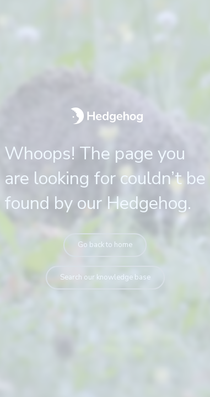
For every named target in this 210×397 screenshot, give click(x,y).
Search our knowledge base (105, 277)
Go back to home (105, 245)
